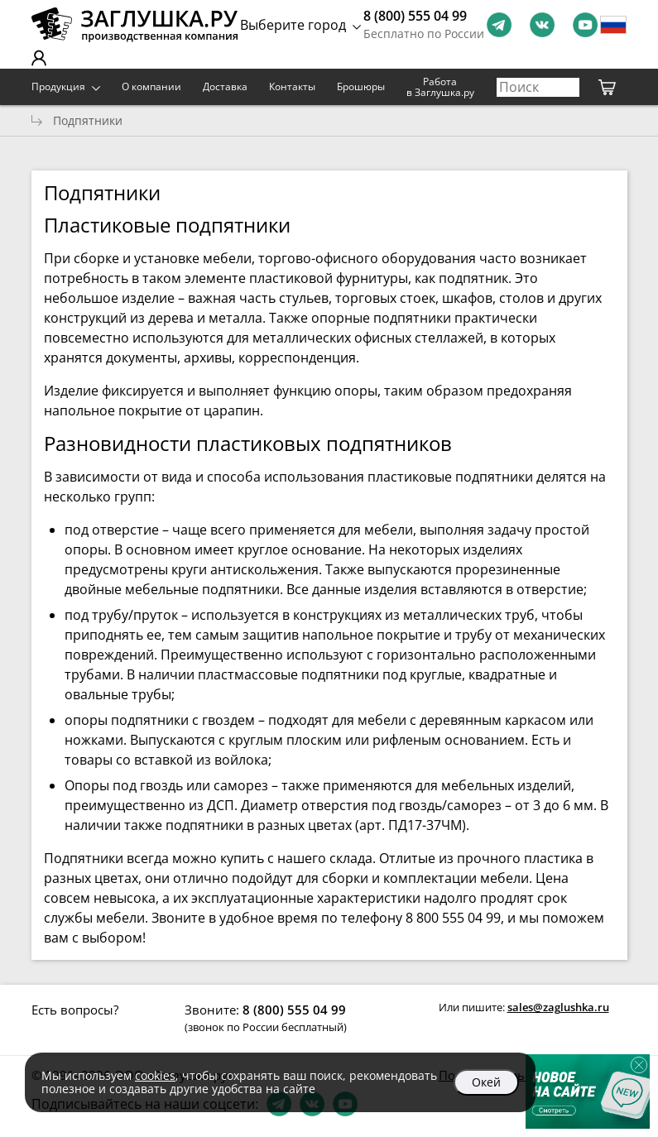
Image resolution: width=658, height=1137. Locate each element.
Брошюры (361, 86)
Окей (486, 1082)
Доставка (225, 86)
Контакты (292, 86)
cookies (155, 1075)
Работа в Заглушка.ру (440, 87)
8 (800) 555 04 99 (415, 16)
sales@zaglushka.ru (558, 1007)
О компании (151, 86)
